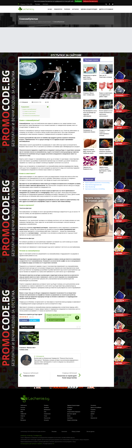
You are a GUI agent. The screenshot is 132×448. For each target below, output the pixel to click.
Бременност (47, 409)
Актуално (75, 9)
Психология (47, 418)
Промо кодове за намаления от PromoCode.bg (97, 182)
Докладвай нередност (55, 320)
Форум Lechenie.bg (72, 420)
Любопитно (58, 9)
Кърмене (93, 409)
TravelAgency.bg (37, 435)
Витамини (23, 420)
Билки (68, 416)
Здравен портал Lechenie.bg (27, 22)
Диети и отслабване (106, 9)
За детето (46, 407)
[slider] (24, 317)
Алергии (23, 416)
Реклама (37, 4)
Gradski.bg (23, 435)
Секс (45, 411)
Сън (92, 416)
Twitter (33, 320)
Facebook (23, 320)
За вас (50, 9)
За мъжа (23, 407)
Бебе (22, 411)
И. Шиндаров (24, 102)
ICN (53, 443)
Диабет (92, 414)
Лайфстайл (23, 414)
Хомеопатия (47, 414)
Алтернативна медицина (73, 411)
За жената (93, 405)
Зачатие (23, 409)
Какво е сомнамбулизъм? (29, 109)
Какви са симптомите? (30, 111)
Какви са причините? (29, 113)
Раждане (69, 409)
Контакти (45, 4)
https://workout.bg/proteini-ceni (93, 184)
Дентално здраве (71, 414)
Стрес (22, 418)
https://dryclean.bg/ (90, 187)
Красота (93, 411)
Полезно (67, 9)
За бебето (69, 407)
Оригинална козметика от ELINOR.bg (95, 189)
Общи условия (76, 431)
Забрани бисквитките (90, 1)
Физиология (94, 418)
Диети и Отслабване (96, 407)
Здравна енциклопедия (89, 9)
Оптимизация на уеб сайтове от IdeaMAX (31, 443)
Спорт (45, 416)
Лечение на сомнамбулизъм (31, 115)
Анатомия (69, 418)
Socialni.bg (29, 435)
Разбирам (78, 1)
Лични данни (90, 431)
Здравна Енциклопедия (44, 22)
